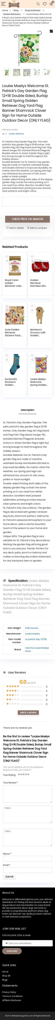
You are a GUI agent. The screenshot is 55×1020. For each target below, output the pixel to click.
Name (7, 853)
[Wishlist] (44, 4)
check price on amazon (27, 219)
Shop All (6, 975)
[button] (51, 31)
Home (5, 10)
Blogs (4, 979)
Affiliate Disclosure (11, 1000)
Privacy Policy (9, 992)
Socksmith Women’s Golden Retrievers (11, 383)
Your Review (10, 782)
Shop (15, 10)
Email (6, 865)
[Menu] (3, 4)
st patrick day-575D (36, 639)
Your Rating (9, 775)
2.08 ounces (31, 628)
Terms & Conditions (12, 996)
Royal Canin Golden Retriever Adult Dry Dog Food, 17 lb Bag (13, 285)
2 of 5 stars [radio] (20, 774)
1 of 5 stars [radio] (19, 774)
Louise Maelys (32, 633)
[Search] (38, 4)
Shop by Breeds (32, 10)
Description (27, 410)
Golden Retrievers (12, 14)
